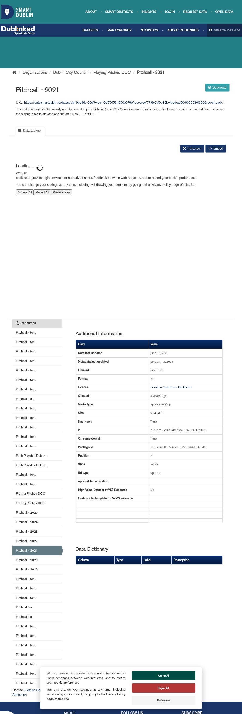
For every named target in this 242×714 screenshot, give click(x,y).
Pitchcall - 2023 (27, 500)
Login (170, 12)
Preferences (163, 700)
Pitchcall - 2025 (27, 481)
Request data (195, 12)
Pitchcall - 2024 (27, 490)
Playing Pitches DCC (112, 40)
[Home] (14, 40)
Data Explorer (30, 99)
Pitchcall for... (25, 367)
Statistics (149, 30)
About (91, 12)
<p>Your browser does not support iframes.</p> (121, 205)
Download (217, 56)
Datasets (90, 30)
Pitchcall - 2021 (150, 40)
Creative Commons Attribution (171, 355)
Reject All (163, 688)
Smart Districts (119, 12)
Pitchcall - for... (26, 301)
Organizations (34, 40)
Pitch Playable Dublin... (31, 424)
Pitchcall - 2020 (27, 528)
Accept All (163, 675)
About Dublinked (183, 30)
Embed (215, 117)
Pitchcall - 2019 (27, 538)
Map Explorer (119, 30)
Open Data (224, 12)
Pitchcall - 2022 (27, 509)
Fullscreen (192, 117)
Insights (148, 12)
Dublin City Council (70, 40)
